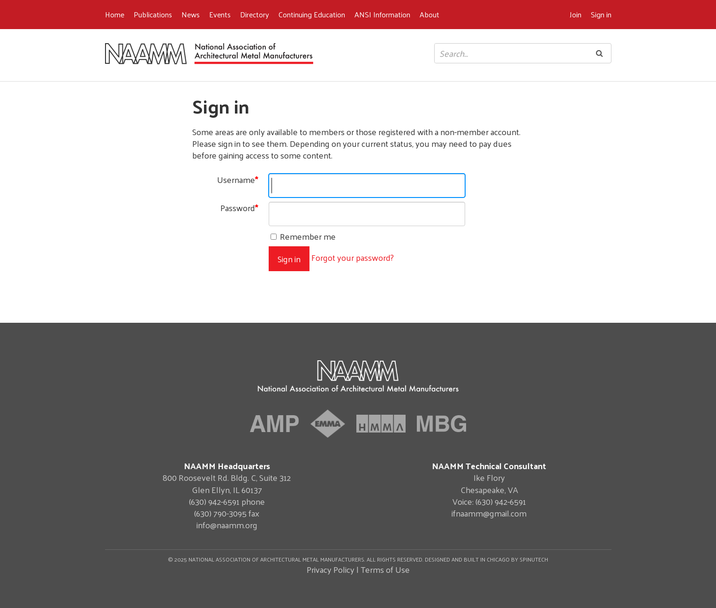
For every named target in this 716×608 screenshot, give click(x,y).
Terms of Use (385, 569)
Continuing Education (312, 14)
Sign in (601, 14)
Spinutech (534, 559)
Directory (254, 14)
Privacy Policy (330, 569)
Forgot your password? (352, 257)
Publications (153, 14)
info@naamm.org (226, 524)
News (190, 14)
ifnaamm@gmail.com (489, 513)
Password (239, 207)
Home (114, 14)
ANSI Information (382, 14)
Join (575, 14)
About (429, 14)
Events (220, 14)
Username (237, 179)
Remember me (303, 236)
